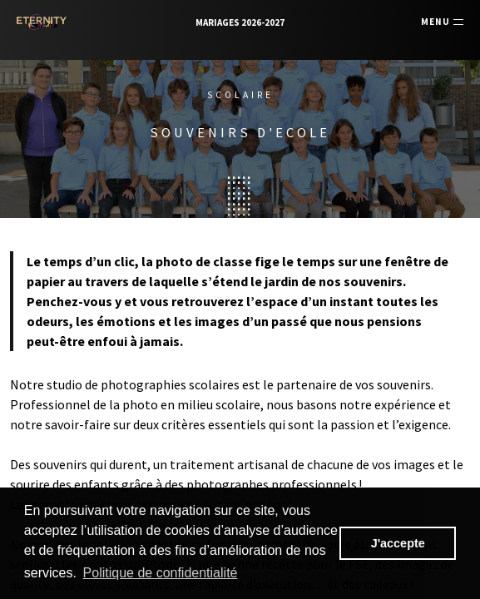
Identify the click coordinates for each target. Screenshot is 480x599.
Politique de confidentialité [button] (160, 573)
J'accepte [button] (398, 543)
